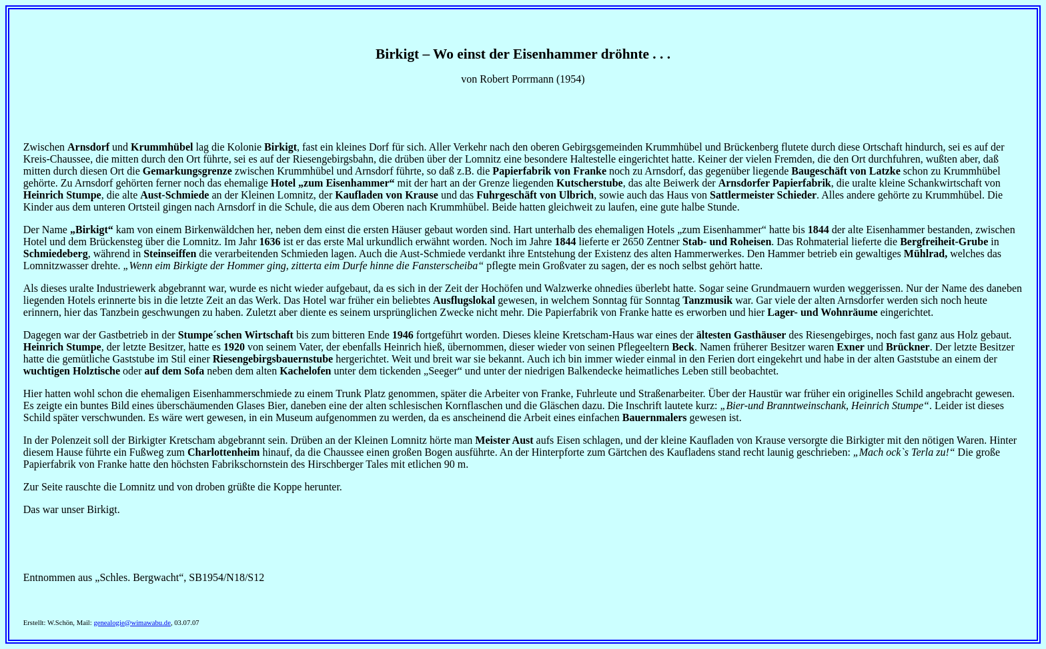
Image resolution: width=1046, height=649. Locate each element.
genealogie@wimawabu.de (131, 622)
